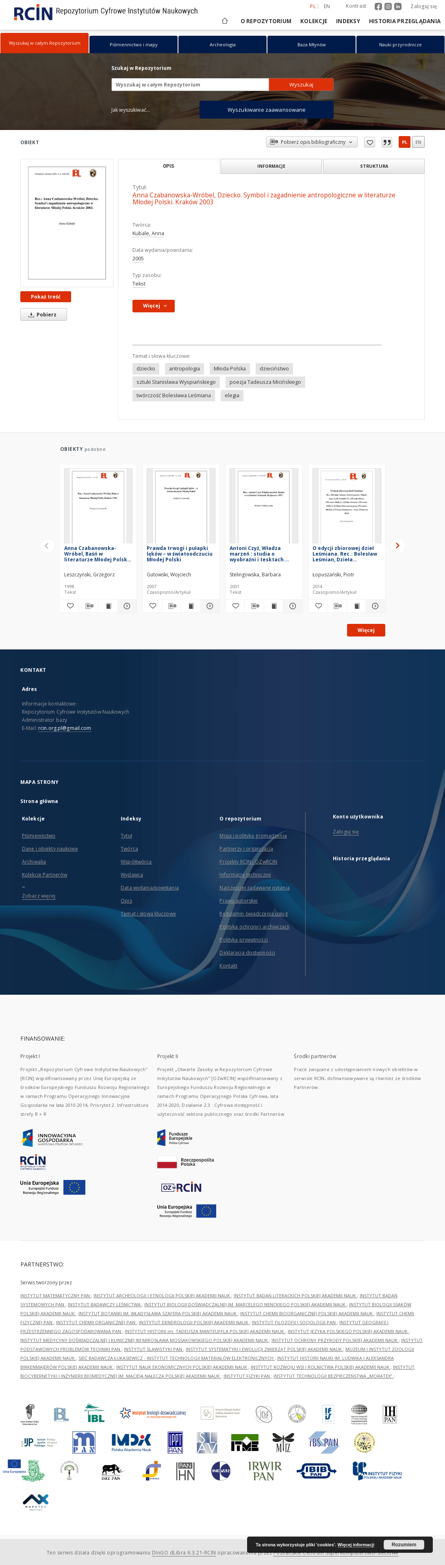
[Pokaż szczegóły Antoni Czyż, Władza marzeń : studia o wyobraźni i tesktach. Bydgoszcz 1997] (291, 606)
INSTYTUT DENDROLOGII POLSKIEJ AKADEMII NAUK (194, 1322)
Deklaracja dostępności (247, 952)
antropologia (184, 368)
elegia (232, 395)
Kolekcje (313, 21)
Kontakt (228, 965)
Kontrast (356, 5)
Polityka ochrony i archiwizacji (254, 926)
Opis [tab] (168, 166)
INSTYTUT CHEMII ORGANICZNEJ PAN (96, 1322)
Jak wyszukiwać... (130, 109)
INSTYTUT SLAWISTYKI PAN (153, 1349)
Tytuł (126, 835)
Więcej (366, 630)
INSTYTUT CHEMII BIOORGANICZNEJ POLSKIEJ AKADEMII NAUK (307, 1313)
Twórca (129, 848)
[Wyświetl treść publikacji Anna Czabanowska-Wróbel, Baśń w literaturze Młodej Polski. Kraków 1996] (107, 606)
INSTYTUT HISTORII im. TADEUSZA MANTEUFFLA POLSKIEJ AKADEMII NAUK (205, 1331)
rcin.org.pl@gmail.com (64, 728)
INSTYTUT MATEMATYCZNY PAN (55, 1295)
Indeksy (348, 21)
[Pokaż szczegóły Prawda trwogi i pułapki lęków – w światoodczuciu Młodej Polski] (209, 606)
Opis (126, 900)
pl (404, 142)
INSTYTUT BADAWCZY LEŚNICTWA (105, 1304)
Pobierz (41, 314)
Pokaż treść (46, 296)
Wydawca (132, 874)
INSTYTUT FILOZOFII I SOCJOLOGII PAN (294, 1322)
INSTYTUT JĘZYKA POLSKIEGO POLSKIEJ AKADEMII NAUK (348, 1331)
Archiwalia (34, 861)
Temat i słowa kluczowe (148, 913)
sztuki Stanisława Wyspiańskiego (176, 382)
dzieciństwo (274, 368)
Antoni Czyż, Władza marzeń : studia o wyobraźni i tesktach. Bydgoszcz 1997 (257, 554)
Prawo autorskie (238, 900)
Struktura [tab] (374, 166)
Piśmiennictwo (39, 835)
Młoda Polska (230, 368)
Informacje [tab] (271, 166)
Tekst (138, 283)
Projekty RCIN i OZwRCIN (248, 861)
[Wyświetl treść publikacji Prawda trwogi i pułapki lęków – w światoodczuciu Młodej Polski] (190, 606)
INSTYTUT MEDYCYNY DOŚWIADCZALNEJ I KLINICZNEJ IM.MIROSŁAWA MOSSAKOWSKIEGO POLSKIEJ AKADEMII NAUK (144, 1340)
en (418, 142)
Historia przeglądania (405, 21)
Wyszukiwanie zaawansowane (267, 109)
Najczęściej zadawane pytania (254, 887)
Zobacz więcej (39, 895)
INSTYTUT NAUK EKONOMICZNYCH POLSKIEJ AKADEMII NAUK (182, 1367)
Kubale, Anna (148, 233)
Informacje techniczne (245, 874)
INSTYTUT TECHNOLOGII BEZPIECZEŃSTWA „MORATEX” (333, 1376)
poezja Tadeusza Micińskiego (265, 382)
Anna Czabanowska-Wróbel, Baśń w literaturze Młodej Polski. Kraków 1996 (97, 554)
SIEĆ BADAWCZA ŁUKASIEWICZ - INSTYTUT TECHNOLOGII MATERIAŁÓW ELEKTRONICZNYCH (176, 1358)
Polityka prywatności (243, 939)
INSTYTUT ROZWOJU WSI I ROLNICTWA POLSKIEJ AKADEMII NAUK (321, 1367)
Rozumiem (404, 1545)
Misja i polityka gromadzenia (253, 835)
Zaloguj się (423, 6)
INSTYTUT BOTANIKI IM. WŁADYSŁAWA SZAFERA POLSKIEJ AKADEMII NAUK (158, 1313)
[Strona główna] (224, 21)
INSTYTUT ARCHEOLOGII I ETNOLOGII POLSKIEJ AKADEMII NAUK (162, 1295)
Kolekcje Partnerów (44, 874)
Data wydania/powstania (150, 887)
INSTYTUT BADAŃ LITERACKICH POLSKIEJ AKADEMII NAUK (295, 1295)
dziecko (146, 368)
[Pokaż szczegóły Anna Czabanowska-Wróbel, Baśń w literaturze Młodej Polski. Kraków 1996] (126, 606)
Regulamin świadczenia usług (253, 913)
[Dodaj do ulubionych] (69, 606)
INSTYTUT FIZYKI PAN (247, 1376)
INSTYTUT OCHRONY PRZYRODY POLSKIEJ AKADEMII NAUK (335, 1340)
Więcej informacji (356, 1544)
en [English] (327, 6)
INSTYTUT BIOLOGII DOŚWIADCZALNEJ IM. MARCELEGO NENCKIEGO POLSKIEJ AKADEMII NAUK (245, 1304)
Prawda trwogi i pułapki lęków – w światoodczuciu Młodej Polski (180, 554)
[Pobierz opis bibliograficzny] (88, 606)
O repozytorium (266, 21)
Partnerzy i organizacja (246, 848)
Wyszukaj (301, 84)
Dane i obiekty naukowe (50, 848)
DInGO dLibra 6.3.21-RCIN (184, 1552)
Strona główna (39, 801)
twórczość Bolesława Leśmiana (174, 395)
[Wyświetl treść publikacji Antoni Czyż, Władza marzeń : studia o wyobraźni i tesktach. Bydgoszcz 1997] (273, 606)
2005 (138, 258)
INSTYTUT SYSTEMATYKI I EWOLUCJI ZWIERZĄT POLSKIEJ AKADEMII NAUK (264, 1349)
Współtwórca (136, 861)
